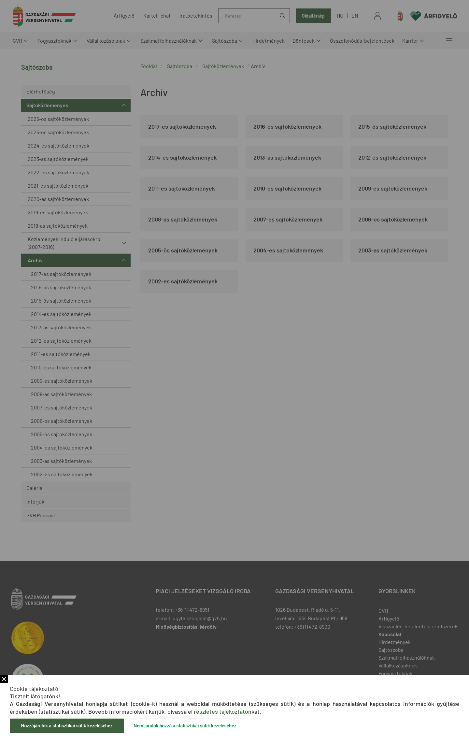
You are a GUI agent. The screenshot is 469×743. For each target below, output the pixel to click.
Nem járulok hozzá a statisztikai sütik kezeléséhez (185, 725)
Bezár (4, 679)
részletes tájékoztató (221, 711)
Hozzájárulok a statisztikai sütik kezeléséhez (66, 725)
